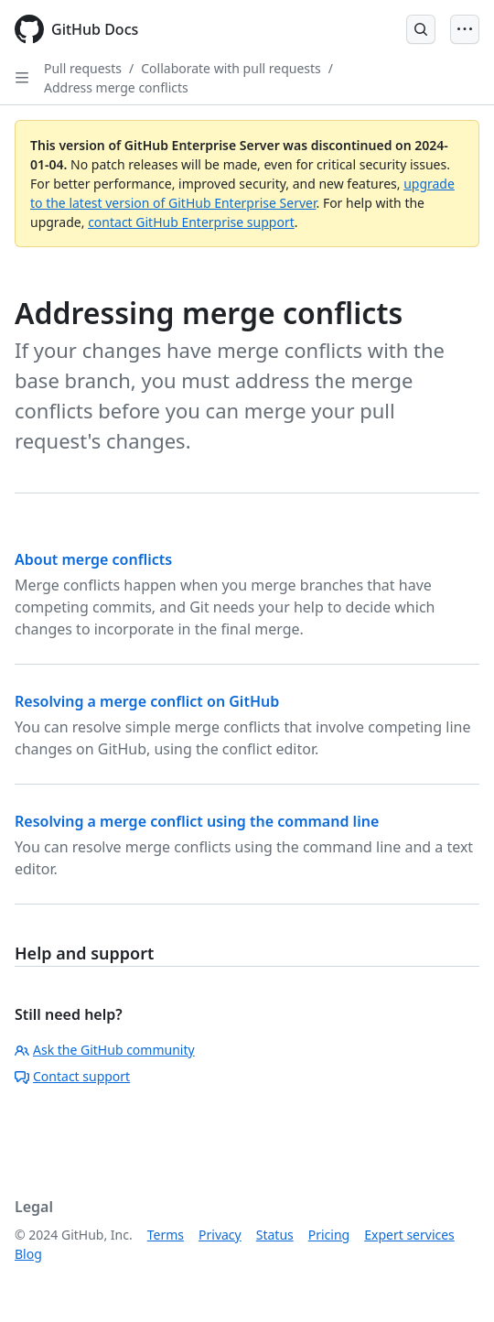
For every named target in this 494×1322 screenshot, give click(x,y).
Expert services (409, 1234)
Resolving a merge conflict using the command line (197, 821)
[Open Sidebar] (22, 77)
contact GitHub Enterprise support (191, 222)
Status (275, 1234)
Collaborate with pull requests (231, 68)
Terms (165, 1234)
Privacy (220, 1234)
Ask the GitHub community (105, 1049)
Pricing (328, 1234)
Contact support (72, 1076)
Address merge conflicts (116, 87)
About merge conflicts (93, 559)
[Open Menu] (464, 29)
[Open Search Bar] (420, 29)
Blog (28, 1253)
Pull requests (83, 68)
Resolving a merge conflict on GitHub (147, 701)
